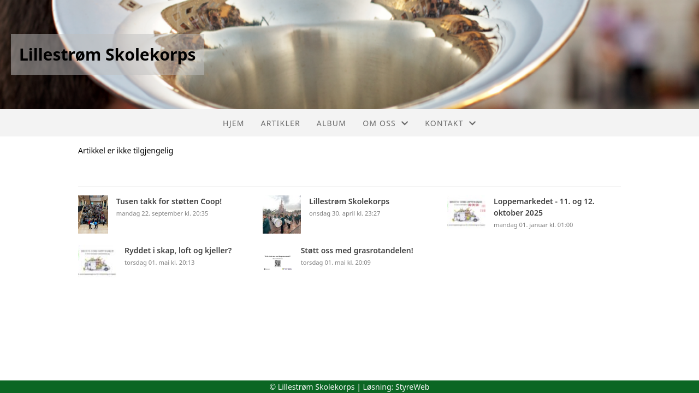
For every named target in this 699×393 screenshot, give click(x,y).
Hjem (233, 123)
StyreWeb (412, 387)
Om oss (385, 123)
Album (331, 123)
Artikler (280, 123)
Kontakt (450, 123)
